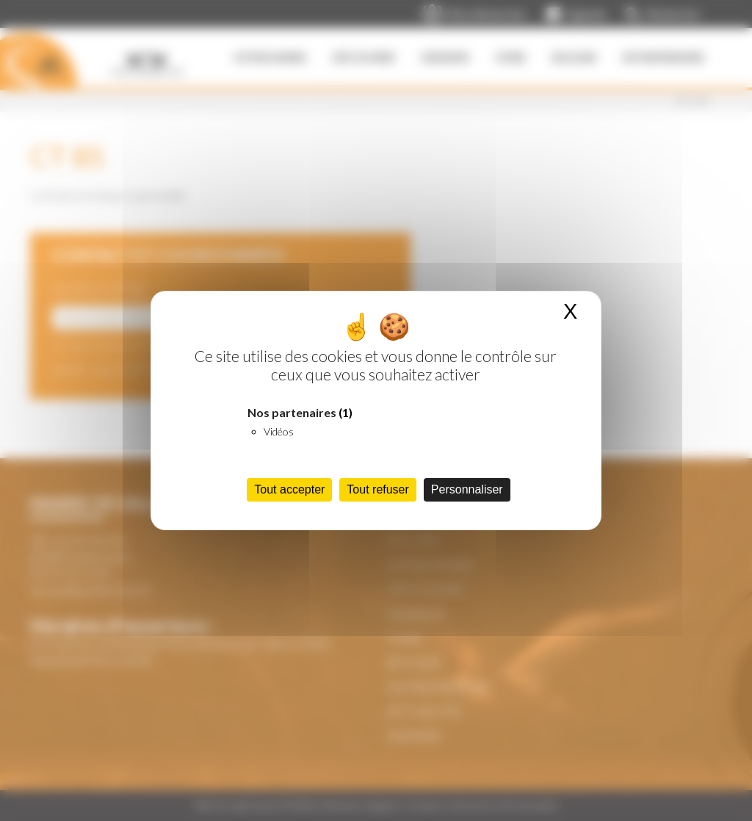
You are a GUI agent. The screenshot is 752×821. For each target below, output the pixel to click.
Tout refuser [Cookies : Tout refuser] (377, 489)
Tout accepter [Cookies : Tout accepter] (289, 489)
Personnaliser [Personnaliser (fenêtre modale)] (467, 489)
